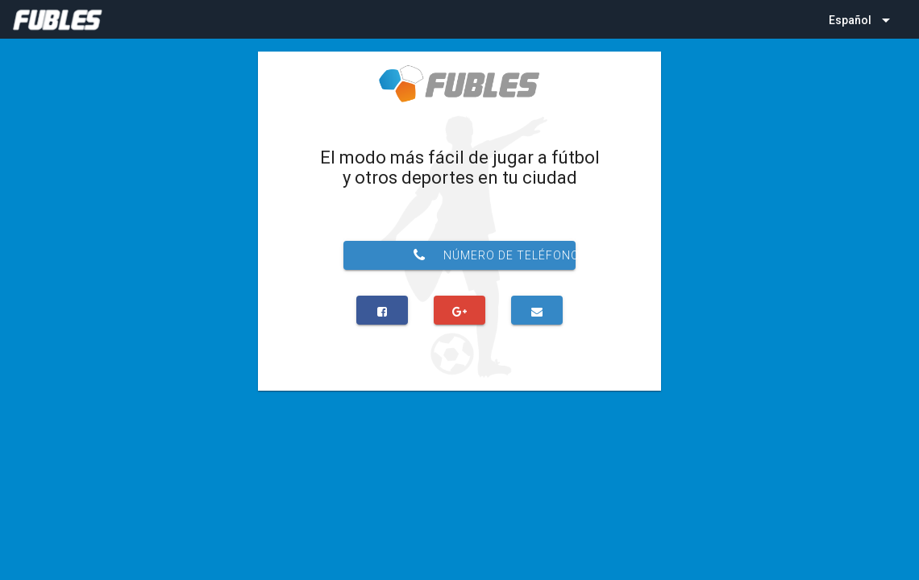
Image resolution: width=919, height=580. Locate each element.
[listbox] (861, 19)
